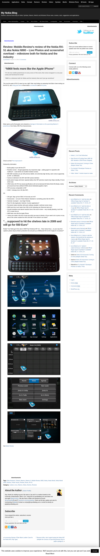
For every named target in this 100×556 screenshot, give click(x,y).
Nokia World (51, 480)
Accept (94, 551)
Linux (15, 485)
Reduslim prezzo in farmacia (79, 221)
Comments (75, 286)
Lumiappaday (53, 21)
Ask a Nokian (34, 21)
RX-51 (30, 482)
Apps (60, 21)
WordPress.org (75, 289)
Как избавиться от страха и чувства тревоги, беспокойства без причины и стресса (82, 237)
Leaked (11, 485)
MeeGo (65, 2)
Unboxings (75, 21)
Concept (29, 2)
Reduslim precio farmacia (78, 228)
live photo (43, 85)
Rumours (37, 2)
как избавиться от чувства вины (80, 199)
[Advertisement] (41, 32)
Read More (50, 554)
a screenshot (33, 85)
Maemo (23, 480)
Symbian (58, 2)
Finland (18, 480)
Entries (74, 283)
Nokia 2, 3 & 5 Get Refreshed (79, 155)
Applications (15, 2)
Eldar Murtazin (11, 480)
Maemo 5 (28, 480)
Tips (28, 21)
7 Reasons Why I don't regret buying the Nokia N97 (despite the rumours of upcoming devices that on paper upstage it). (50, 539)
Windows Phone (74, 2)
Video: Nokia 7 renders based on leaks (82, 173)
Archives (71, 186)
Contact (22, 21)
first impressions (17, 161)
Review (22, 482)
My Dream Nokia (44, 21)
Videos (51, 2)
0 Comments (23, 59)
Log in (72, 280)
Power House (15, 482)
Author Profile (27, 490)
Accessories (6, 2)
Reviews (44, 2)
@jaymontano (15, 498)
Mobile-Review (9, 446)
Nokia (23, 2)
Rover (26, 482)
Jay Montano (6, 59)
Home (4, 21)
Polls (81, 21)
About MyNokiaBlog (13, 21)
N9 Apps (91, 2)
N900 (42, 480)
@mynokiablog (9, 500)
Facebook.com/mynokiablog (26, 500)
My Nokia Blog (9, 12)
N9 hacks (83, 2)
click (15, 502)
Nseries (9, 482)
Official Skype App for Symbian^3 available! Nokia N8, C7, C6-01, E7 (82, 209)
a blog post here (17, 85)
